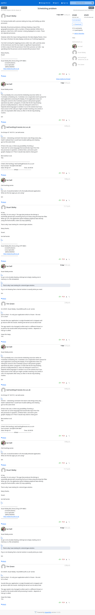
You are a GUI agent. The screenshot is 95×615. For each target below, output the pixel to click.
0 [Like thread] (60, 74)
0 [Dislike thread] (63, 74)
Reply (3, 76)
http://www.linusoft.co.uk (11, 69)
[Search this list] (80, 3)
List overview (76, 20)
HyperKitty (48, 612)
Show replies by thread (63, 79)
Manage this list (44, 3)
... (2, 93)
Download (77, 24)
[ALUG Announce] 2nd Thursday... (83, 10)
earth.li (3, 3)
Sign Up (64, 3)
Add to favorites (78, 33)
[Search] (92, 3)
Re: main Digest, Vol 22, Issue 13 (11, 10)
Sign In (56, 3)
